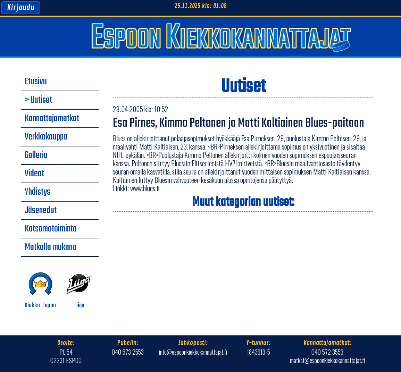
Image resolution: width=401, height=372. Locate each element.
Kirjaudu (20, 7)
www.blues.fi (144, 188)
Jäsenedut (41, 210)
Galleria (36, 155)
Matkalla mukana (50, 247)
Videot (34, 174)
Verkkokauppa (46, 137)
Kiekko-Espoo (40, 291)
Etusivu (36, 82)
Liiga (79, 291)
